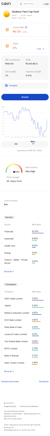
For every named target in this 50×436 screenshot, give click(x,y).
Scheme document (10, 381)
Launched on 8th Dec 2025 (29, 150)
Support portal (10, 406)
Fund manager (13, 177)
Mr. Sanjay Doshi (14, 181)
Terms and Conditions (29, 406)
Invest (25, 97)
